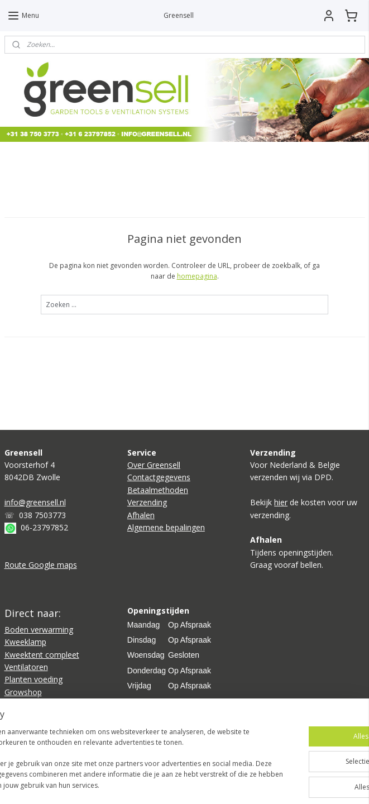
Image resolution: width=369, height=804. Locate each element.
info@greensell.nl (35, 502)
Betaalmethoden (157, 490)
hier (280, 502)
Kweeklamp (25, 641)
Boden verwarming (38, 629)
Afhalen (141, 515)
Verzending (147, 502)
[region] (110, 743)
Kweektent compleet (41, 654)
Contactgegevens (158, 477)
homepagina (197, 276)
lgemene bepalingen (168, 527)
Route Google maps (40, 564)
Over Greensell (153, 465)
